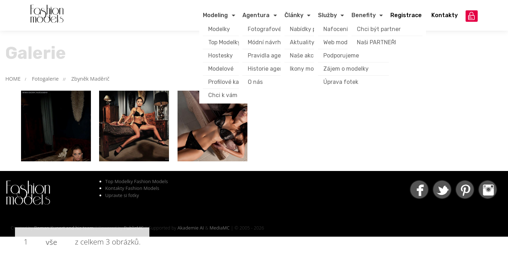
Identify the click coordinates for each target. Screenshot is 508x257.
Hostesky (220, 55)
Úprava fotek (340, 82)
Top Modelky (224, 42)
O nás (255, 82)
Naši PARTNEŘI (376, 42)
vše (51, 242)
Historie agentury (271, 68)
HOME (13, 78)
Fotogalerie (45, 78)
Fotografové (264, 29)
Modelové (221, 68)
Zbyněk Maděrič (90, 78)
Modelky (219, 29)
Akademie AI (191, 228)
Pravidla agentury (272, 55)
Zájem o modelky (346, 68)
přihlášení (472, 16)
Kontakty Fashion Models (132, 188)
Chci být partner (379, 29)
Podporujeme (341, 55)
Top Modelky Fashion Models (136, 181)
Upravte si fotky (122, 195)
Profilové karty (227, 82)
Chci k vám (222, 95)
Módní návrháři (268, 42)
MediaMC (220, 228)
